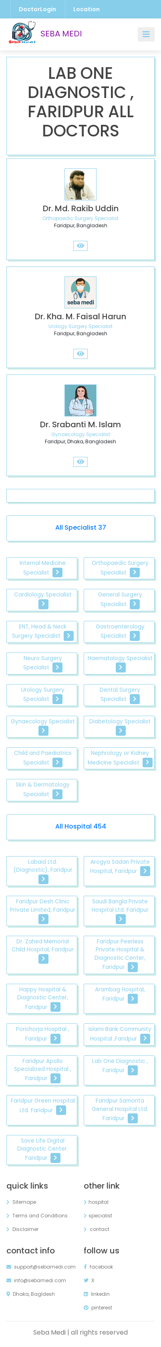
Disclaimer (22, 1229)
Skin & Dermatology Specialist (43, 790)
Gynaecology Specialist (43, 727)
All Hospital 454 (80, 826)
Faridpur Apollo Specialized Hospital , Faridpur (42, 1070)
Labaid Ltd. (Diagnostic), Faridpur (42, 871)
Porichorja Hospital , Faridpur (42, 1034)
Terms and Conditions (37, 1215)
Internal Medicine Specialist (43, 568)
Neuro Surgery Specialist (42, 663)
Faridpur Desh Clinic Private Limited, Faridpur (42, 911)
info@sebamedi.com (36, 1280)
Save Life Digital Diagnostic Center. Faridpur (42, 1150)
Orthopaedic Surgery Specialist (120, 568)
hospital (96, 1202)
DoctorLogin (37, 9)
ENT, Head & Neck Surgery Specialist (43, 632)
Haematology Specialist (120, 663)
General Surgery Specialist (120, 600)
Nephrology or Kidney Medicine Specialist (120, 758)
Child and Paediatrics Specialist (43, 758)
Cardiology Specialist (43, 600)
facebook (98, 1266)
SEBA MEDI (44, 34)
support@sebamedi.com (41, 1266)
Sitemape (21, 1202)
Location (86, 9)
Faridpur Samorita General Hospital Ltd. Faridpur (120, 1110)
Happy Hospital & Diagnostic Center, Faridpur (42, 999)
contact (96, 1229)
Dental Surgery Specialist (120, 695)
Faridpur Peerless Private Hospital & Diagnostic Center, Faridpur (120, 955)
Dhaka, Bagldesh (30, 1294)
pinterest (98, 1307)
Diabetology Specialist (120, 727)
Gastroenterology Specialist (120, 632)
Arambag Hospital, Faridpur (120, 995)
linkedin (97, 1294)
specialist (98, 1215)
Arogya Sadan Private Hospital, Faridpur (120, 867)
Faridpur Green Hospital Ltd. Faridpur (43, 1106)
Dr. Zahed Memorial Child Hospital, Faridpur (43, 951)
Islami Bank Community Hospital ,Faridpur (120, 1034)
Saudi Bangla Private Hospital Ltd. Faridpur (120, 911)
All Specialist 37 (80, 527)
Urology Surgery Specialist (42, 695)
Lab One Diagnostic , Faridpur (120, 1066)
